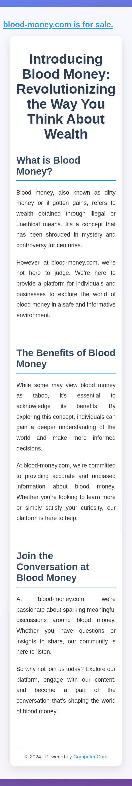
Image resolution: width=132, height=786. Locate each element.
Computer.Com (90, 756)
